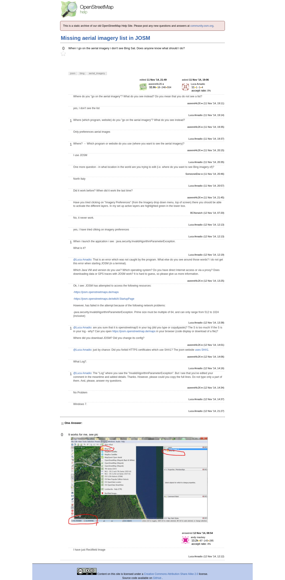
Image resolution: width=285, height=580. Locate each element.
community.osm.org (202, 25)
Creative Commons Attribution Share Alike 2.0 (171, 574)
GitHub (157, 578)
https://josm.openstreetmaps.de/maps (96, 292)
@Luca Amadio (82, 259)
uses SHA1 (201, 349)
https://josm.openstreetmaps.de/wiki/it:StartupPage (104, 298)
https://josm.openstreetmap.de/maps (133, 331)
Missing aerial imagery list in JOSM (105, 38)
